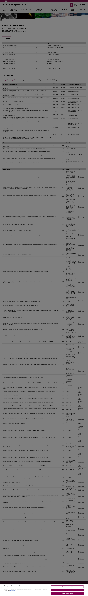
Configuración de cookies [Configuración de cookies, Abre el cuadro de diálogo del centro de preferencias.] (67, 587)
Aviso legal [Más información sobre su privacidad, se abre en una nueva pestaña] (12, 591)
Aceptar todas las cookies (67, 594)
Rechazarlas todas (67, 591)
